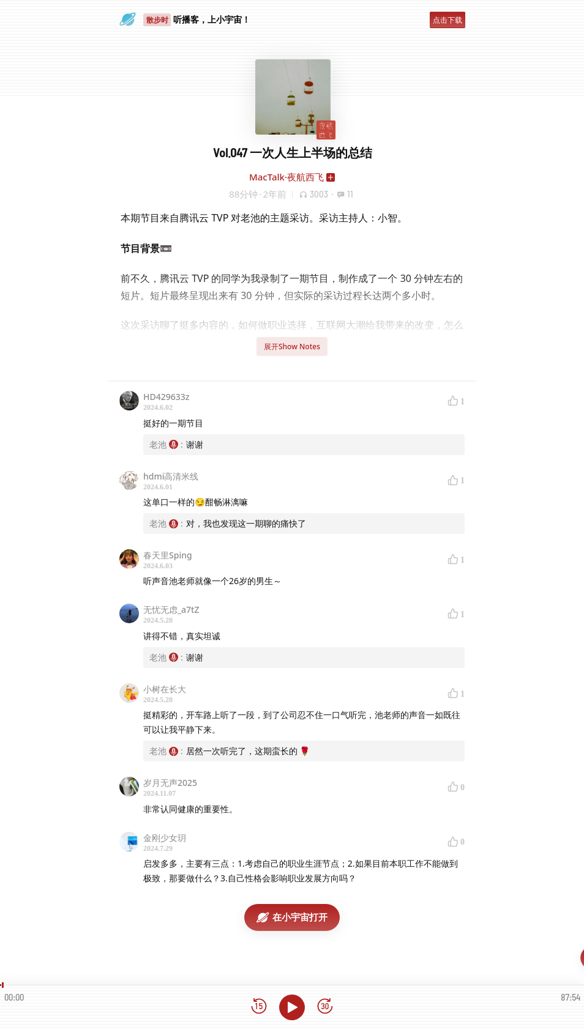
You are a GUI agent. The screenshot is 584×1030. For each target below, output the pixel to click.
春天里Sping (167, 555)
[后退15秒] (259, 1007)
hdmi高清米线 (171, 476)
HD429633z (166, 396)
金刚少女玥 (164, 837)
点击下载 (447, 20)
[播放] (292, 1007)
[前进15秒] (325, 1007)
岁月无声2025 (170, 782)
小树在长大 (164, 689)
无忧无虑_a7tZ (171, 609)
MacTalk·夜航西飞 (286, 177)
